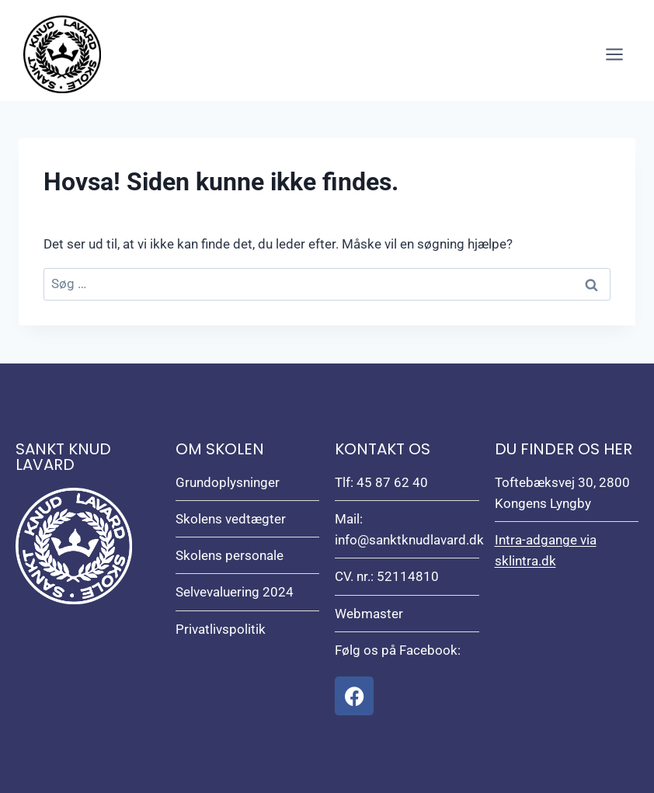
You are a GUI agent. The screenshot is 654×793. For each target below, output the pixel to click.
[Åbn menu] (614, 54)
